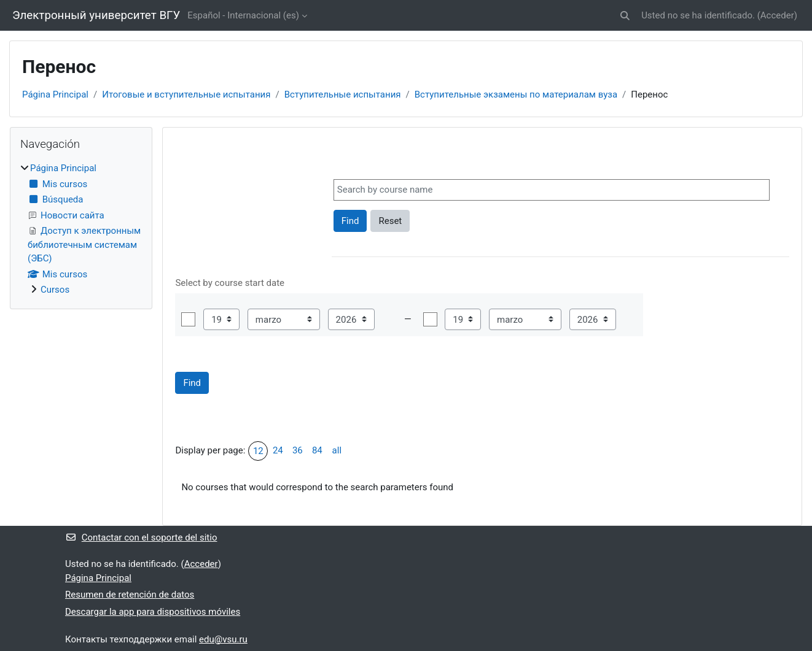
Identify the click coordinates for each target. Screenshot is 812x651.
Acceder (777, 15)
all (337, 450)
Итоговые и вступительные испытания (186, 94)
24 (278, 450)
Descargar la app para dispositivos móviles (152, 611)
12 (258, 450)
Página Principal (55, 94)
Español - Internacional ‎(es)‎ (243, 15)
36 (297, 450)
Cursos (55, 289)
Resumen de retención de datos (129, 594)
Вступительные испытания (342, 94)
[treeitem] (81, 229)
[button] (625, 16)
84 (317, 450)
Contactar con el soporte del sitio (141, 537)
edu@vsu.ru (223, 639)
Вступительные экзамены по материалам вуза (516, 94)
